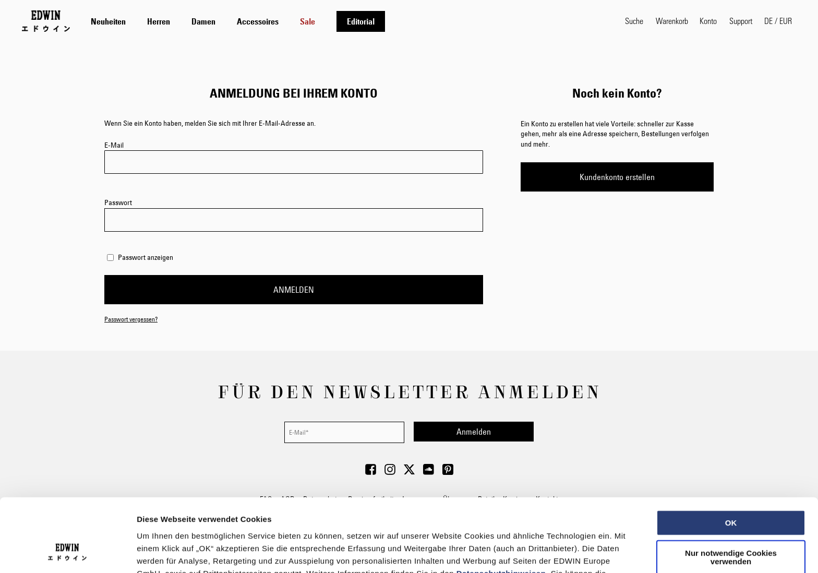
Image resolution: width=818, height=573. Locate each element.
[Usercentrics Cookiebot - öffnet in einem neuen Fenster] (67, 552)
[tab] (347, 21)
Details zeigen (554, 552)
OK (731, 455)
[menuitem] (108, 21)
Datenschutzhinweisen (501, 506)
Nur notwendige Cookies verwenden (731, 490)
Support (740, 21)
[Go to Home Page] (46, 20)
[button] (778, 21)
